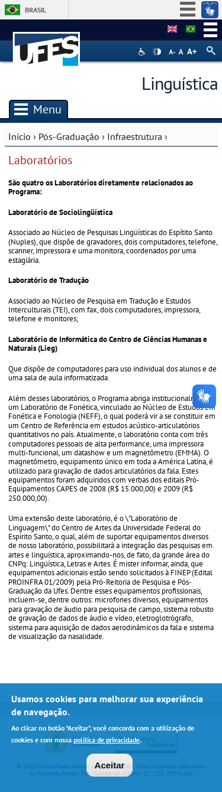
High (157, 52)
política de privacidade (106, 742)
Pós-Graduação (68, 136)
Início (19, 136)
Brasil (35, 9)
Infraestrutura (134, 136)
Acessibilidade (143, 52)
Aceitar (110, 767)
